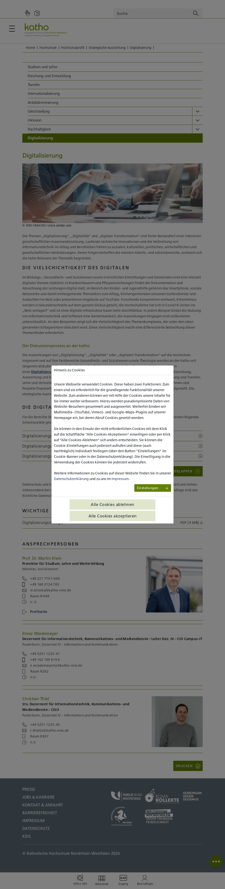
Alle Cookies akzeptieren (112, 516)
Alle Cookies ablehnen (112, 504)
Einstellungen (147, 488)
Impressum (120, 479)
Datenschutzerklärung (71, 479)
